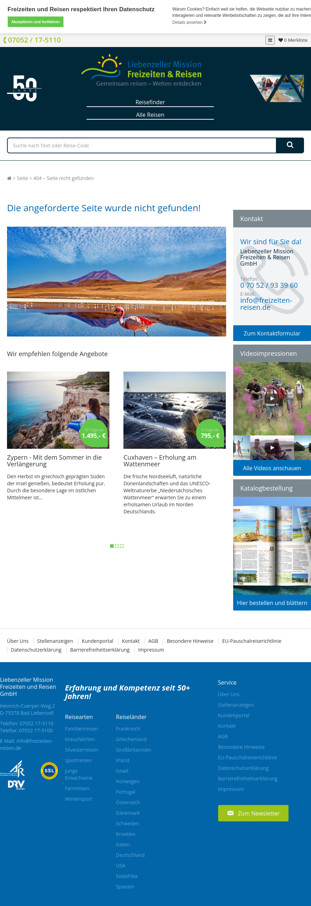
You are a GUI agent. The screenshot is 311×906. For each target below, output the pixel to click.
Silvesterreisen (81, 749)
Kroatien (125, 834)
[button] (253, 813)
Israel (122, 770)
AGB (153, 641)
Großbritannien (133, 749)
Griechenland (131, 739)
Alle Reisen (150, 115)
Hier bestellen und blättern (272, 603)
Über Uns (17, 641)
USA (121, 865)
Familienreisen (81, 728)
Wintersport (78, 798)
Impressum (151, 649)
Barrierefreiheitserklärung (99, 649)
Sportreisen (78, 760)
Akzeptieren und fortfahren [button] (35, 22)
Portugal (125, 791)
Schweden (128, 823)
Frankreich (128, 728)
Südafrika (127, 876)
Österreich (128, 802)
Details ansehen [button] (190, 22)
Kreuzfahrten (80, 739)
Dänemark (128, 813)
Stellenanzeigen (55, 641)
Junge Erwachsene (78, 774)
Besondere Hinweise (190, 641)
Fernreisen (77, 788)
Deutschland (130, 855)
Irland (122, 760)
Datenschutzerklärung (36, 649)
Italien (123, 844)
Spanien (125, 886)
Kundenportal (97, 641)
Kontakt (131, 641)
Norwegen (128, 781)
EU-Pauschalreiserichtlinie (252, 641)
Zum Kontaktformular (272, 333)
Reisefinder (150, 102)
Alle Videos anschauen (272, 468)
